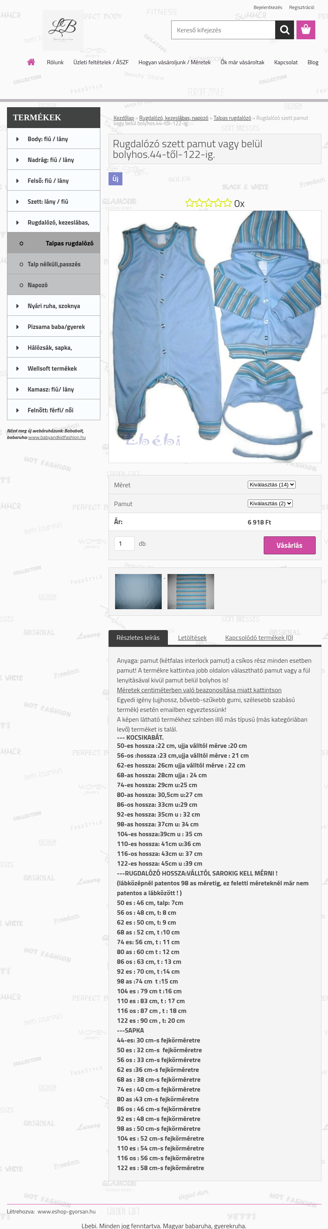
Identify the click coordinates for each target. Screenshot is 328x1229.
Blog (313, 62)
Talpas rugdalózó (232, 118)
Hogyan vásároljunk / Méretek (174, 62)
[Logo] (63, 30)
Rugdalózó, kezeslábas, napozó (173, 118)
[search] (284, 29)
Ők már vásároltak (243, 62)
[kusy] (124, 543)
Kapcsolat (286, 62)
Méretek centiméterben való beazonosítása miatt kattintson (199, 690)
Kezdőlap (124, 118)
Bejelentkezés (268, 7)
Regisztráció (301, 7)
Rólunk (55, 62)
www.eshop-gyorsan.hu (67, 1211)
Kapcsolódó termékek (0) (259, 637)
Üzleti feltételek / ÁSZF (101, 62)
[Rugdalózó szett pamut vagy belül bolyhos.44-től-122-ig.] (215, 214)
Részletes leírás (138, 637)
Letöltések (192, 637)
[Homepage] (31, 61)
